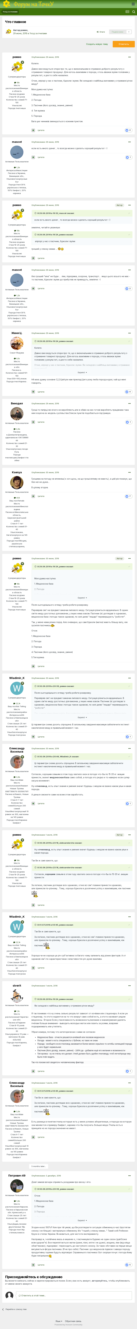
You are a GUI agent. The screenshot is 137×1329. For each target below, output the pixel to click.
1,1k (17, 1011)
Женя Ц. (16, 333)
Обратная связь (73, 1321)
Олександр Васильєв (16, 750)
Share (101, 32)
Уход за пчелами (38, 33)
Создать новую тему (97, 44)
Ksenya (17, 472)
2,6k (17, 429)
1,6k (17, 1201)
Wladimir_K (17, 678)
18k (17, 82)
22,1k (16, 703)
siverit (17, 985)
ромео (24, 30)
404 (17, 498)
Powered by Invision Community (68, 1325)
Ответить (124, 44)
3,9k (17, 777)
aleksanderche (66, 843)
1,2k (17, 167)
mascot (17, 141)
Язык (59, 1321)
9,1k (17, 358)
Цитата (41, 130)
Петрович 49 (16, 1175)
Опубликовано (45, 57)
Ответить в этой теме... (32, 1295)
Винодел (17, 403)
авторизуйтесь (99, 1280)
